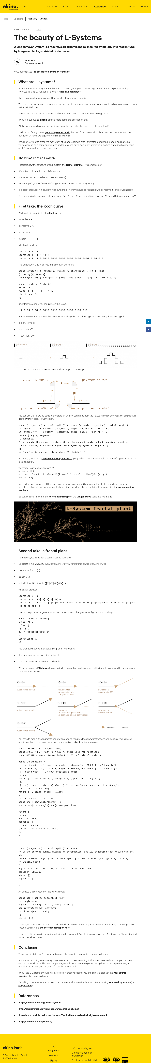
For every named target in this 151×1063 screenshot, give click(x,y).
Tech (39, 29)
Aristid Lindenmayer (69, 91)
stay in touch (25, 961)
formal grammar (74, 165)
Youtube (146, 1052)
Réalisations (83, 6)
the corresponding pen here (55, 903)
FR (24, 7)
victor (29, 413)
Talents (129, 6)
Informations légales (82, 1023)
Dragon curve (84, 488)
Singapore (53, 1041)
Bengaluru (53, 1025)
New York (54, 1030)
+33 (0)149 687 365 (13, 1040)
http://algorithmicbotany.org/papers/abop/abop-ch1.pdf (49, 984)
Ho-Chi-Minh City (54, 1045)
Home (5, 19)
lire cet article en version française (51, 71)
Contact (144, 6)
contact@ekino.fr (12, 1044)
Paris (53, 1036)
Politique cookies (80, 1040)
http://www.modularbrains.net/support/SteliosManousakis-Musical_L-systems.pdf (63, 990)
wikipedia (42, 119)
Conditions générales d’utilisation (82, 1030)
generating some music (57, 132)
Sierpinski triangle (60, 488)
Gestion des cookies (82, 1044)
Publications (100, 7)
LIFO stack (41, 655)
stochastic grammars (120, 957)
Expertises (67, 6)
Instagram (146, 1047)
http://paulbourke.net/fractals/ (35, 997)
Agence (114, 6)
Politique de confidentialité (85, 1035)
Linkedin (146, 1043)
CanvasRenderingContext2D (57, 451)
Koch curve (55, 212)
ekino (10, 6)
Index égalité (78, 1048)
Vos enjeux (51, 6)
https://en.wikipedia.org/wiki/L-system (40, 978)
